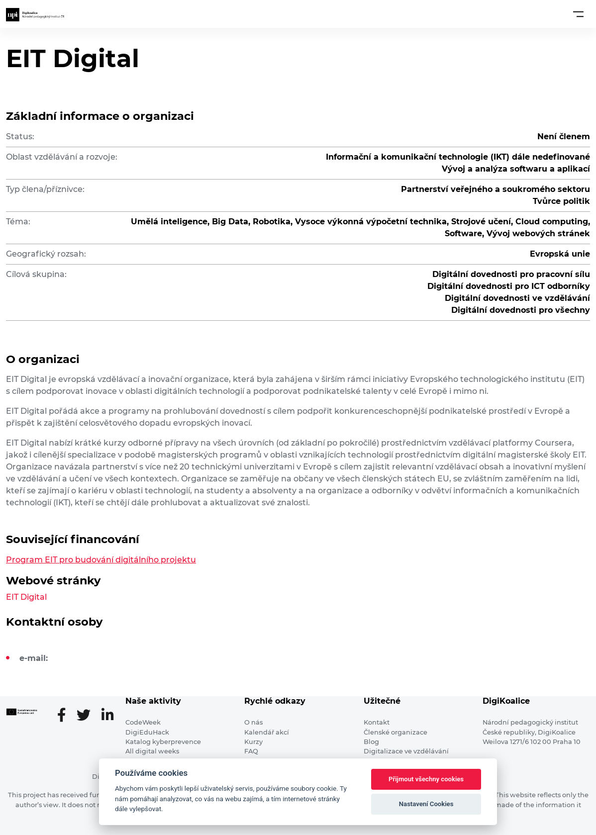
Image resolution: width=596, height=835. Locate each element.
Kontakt (377, 722)
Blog (371, 741)
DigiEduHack (147, 732)
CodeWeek (143, 722)
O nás (253, 722)
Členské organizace (395, 732)
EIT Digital (26, 597)
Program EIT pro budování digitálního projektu (101, 559)
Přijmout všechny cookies (426, 779)
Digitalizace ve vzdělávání (406, 751)
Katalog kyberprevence (163, 741)
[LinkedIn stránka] (107, 716)
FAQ (251, 751)
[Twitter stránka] (88, 716)
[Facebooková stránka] (65, 716)
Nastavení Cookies (426, 804)
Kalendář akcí (266, 732)
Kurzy (253, 741)
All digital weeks (152, 751)
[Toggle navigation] (578, 14)
